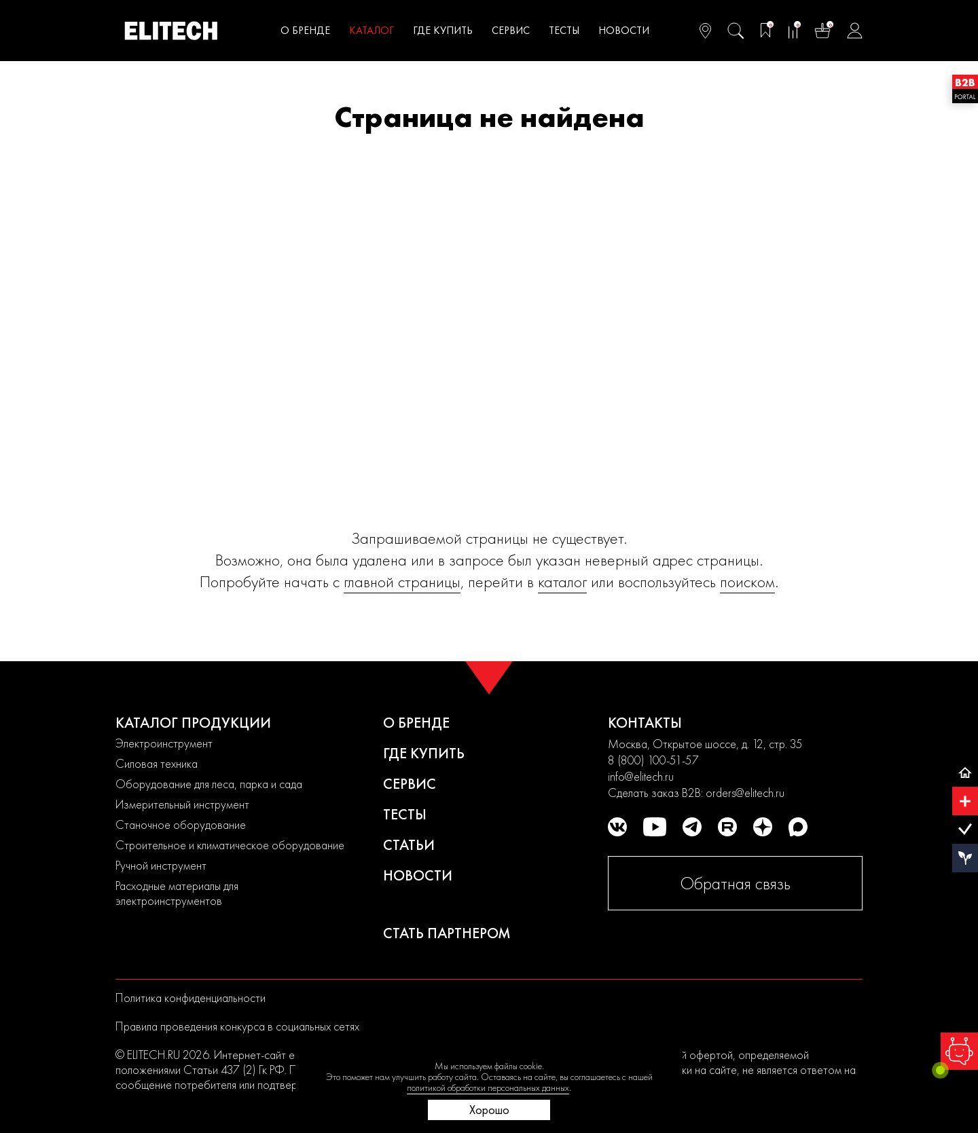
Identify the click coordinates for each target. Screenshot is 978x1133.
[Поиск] (735, 30)
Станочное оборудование (180, 824)
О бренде (305, 30)
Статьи (409, 845)
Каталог (371, 30)
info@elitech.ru (641, 776)
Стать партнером (447, 933)
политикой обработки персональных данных (488, 1087)
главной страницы (402, 581)
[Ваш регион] (705, 30)
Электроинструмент (164, 743)
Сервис (511, 30)
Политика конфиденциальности (190, 997)
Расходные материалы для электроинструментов (176, 893)
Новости (623, 30)
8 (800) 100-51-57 (653, 760)
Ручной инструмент (160, 865)
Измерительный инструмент (182, 804)
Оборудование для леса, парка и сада (208, 784)
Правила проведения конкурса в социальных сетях (237, 1026)
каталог (562, 581)
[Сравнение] (792, 30)
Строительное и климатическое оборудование (229, 845)
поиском (747, 581)
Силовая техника (156, 763)
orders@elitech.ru (745, 792)
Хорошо (489, 1109)
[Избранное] (765, 30)
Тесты (564, 30)
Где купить (443, 30)
